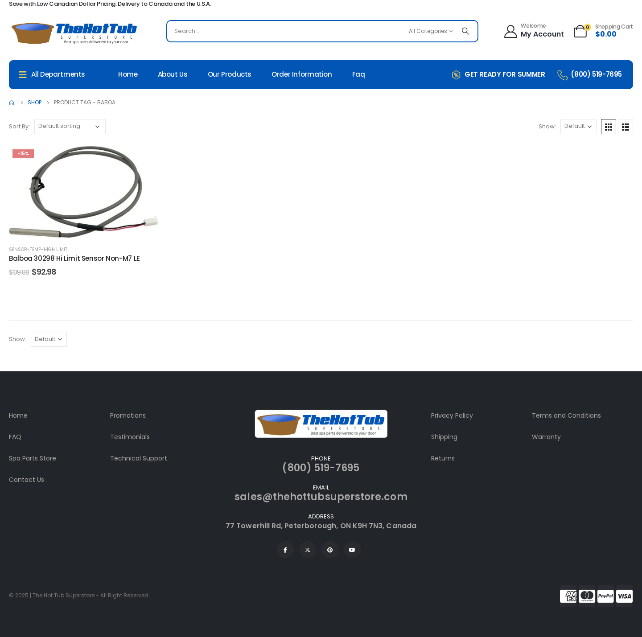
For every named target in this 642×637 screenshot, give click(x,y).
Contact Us (26, 479)
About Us (173, 74)
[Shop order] (70, 126)
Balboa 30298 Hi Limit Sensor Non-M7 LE (74, 258)
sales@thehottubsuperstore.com (321, 497)
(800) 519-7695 (320, 468)
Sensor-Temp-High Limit (38, 249)
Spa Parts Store (32, 458)
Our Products (230, 74)
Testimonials (130, 436)
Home (128, 74)
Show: (547, 126)
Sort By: (19, 126)
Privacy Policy (452, 415)
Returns (443, 458)
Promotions (128, 415)
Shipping (444, 436)
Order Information (302, 74)
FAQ (15, 436)
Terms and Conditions (566, 415)
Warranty (546, 436)
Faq (358, 74)
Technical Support (138, 458)
